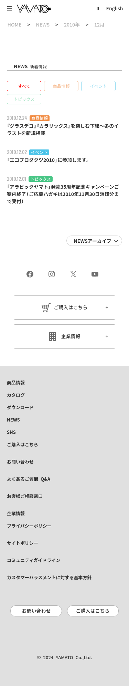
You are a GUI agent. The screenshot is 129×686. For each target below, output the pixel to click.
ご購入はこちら (71, 307)
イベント (39, 152)
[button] (24, 86)
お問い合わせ (36, 611)
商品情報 (39, 118)
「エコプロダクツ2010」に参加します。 (48, 160)
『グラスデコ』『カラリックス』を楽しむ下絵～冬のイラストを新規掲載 (63, 130)
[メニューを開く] (9, 8)
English (114, 8)
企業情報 (70, 336)
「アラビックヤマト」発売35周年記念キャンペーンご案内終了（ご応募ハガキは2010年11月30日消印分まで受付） (63, 194)
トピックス (40, 179)
